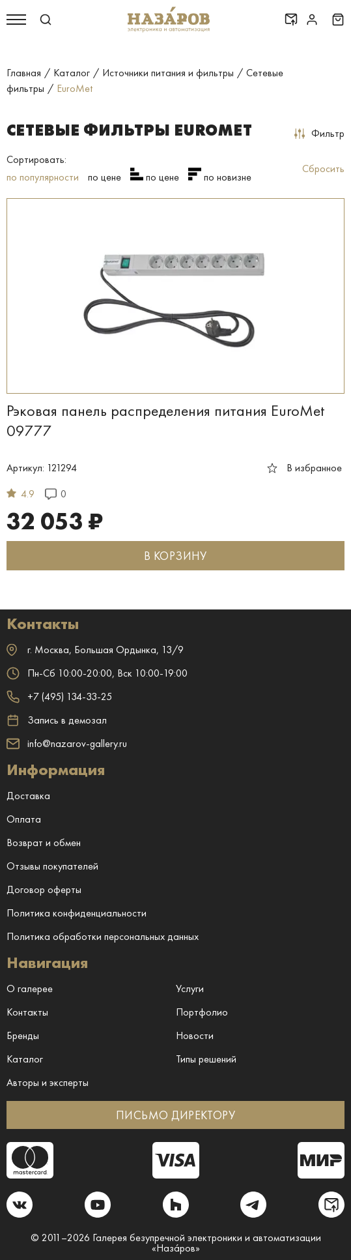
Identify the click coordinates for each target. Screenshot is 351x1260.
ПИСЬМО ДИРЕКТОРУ (175, 1114)
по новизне (227, 177)
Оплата (24, 819)
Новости (195, 1035)
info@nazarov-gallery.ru (67, 743)
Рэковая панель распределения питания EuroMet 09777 (165, 420)
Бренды (23, 1035)
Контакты (27, 1012)
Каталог (25, 1059)
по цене (104, 177)
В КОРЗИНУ (175, 555)
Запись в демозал (57, 720)
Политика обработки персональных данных (103, 936)
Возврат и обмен (44, 842)
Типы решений (206, 1059)
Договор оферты (44, 889)
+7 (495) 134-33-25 (59, 696)
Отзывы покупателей (52, 866)
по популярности (43, 177)
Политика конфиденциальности (77, 913)
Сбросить (323, 168)
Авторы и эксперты (48, 1082)
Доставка (28, 795)
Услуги (190, 988)
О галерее (30, 988)
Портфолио (202, 1012)
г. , (95, 649)
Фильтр (319, 133)
